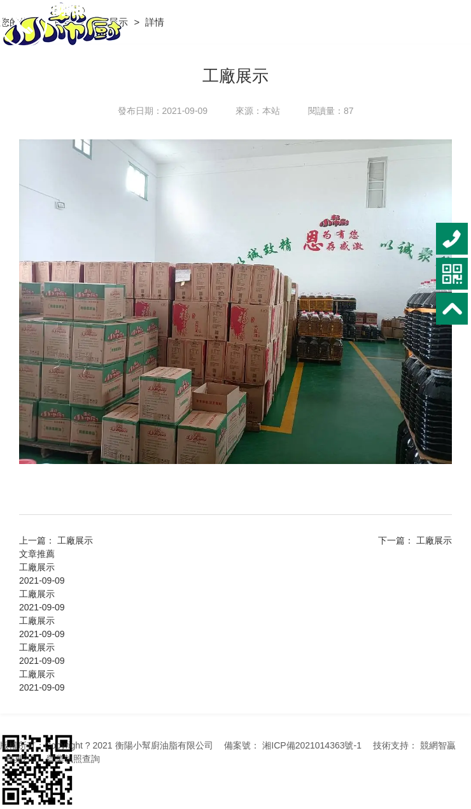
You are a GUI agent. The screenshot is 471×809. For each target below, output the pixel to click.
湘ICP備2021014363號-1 (312, 745)
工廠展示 (110, 22)
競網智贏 (438, 745)
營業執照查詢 (73, 759)
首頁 (64, 22)
